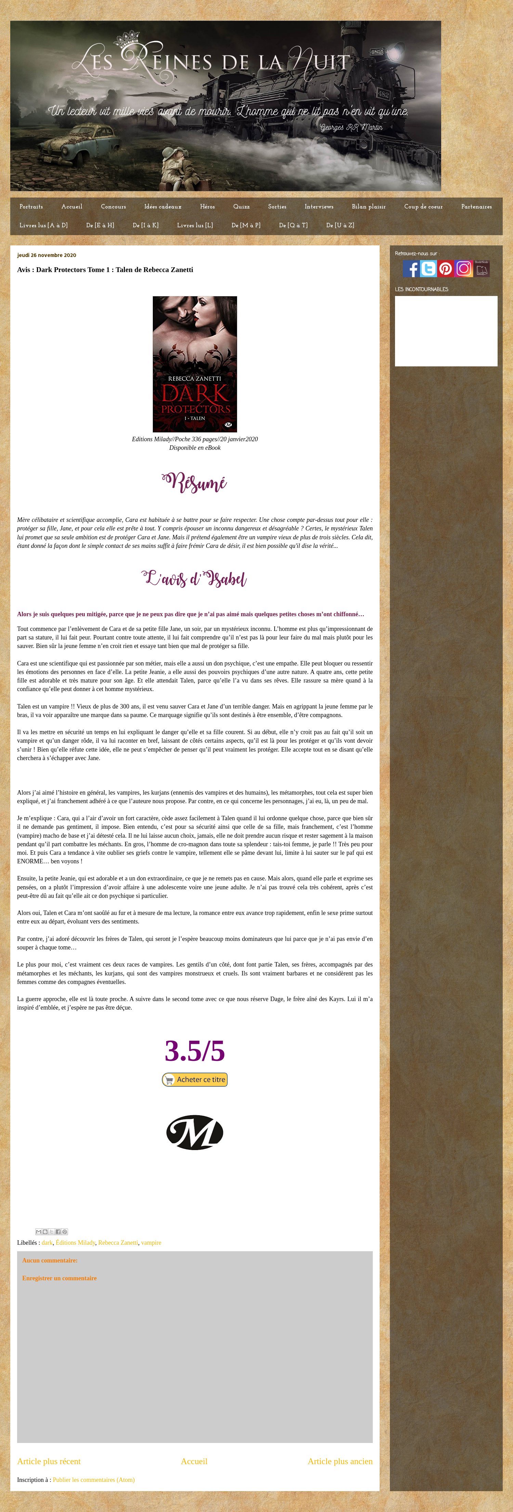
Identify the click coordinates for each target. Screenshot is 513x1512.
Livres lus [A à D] (43, 225)
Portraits (31, 207)
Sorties (277, 207)
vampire (151, 1242)
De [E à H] (100, 225)
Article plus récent (49, 1461)
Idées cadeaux (163, 207)
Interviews (319, 207)
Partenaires (476, 207)
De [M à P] (246, 225)
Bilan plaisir (369, 207)
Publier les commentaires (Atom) (93, 1479)
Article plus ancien (340, 1461)
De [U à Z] (340, 225)
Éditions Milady (75, 1242)
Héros (207, 207)
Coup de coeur (423, 207)
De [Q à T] (293, 225)
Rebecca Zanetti (118, 1242)
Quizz (241, 207)
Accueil (71, 207)
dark (47, 1242)
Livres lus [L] (195, 225)
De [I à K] (146, 225)
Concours (113, 207)
